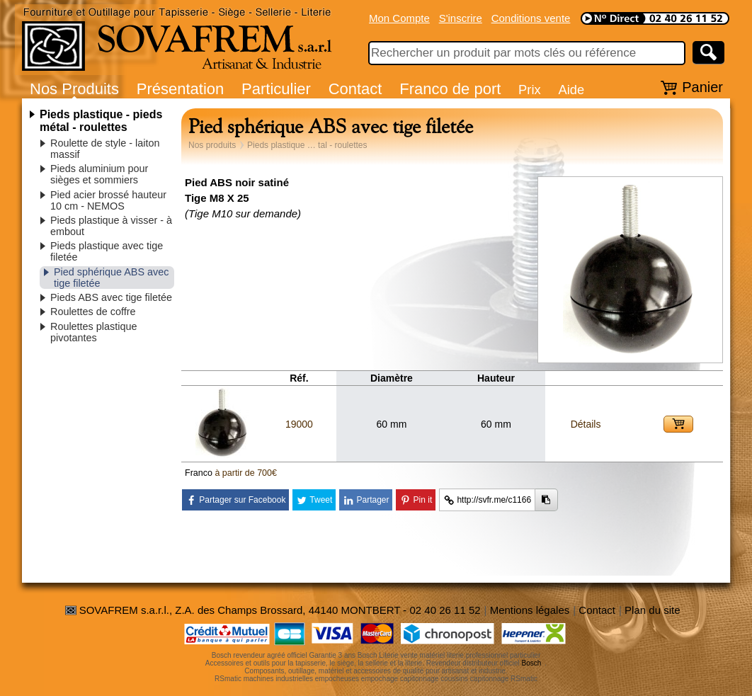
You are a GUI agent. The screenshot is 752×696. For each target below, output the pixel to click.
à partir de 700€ (246, 473)
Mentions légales (530, 610)
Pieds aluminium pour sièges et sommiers (99, 174)
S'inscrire (460, 18)
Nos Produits (74, 89)
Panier (702, 87)
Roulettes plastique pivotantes (93, 332)
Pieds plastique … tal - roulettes (307, 145)
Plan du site (652, 610)
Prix (529, 89)
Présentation (180, 89)
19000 (299, 424)
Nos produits (212, 145)
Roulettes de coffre (93, 311)
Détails (586, 424)
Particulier (276, 89)
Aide (571, 89)
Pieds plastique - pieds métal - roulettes (101, 120)
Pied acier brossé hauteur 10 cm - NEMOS (108, 200)
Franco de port (450, 89)
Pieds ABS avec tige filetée (111, 297)
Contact (355, 89)
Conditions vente (531, 18)
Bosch (532, 663)
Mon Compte (399, 18)
